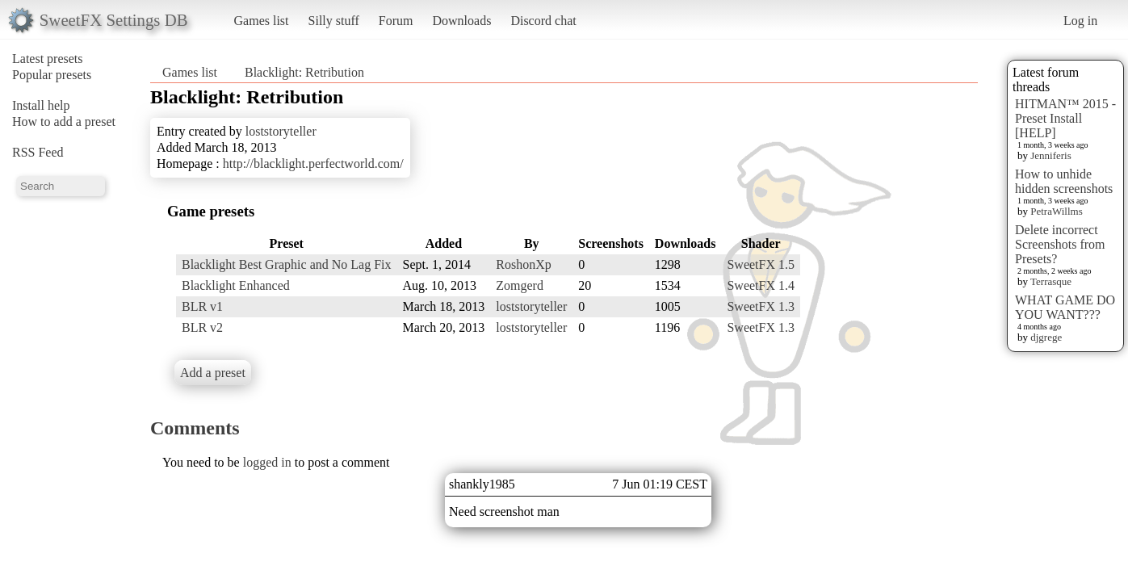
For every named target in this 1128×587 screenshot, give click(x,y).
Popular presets (51, 75)
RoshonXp (523, 264)
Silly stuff (333, 20)
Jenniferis (1050, 155)
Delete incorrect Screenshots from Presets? (1060, 244)
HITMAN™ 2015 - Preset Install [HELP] (1065, 118)
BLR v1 (202, 306)
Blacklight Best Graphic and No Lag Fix (287, 264)
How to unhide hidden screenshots (1064, 181)
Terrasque (1050, 281)
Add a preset (212, 372)
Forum (396, 20)
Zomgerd (519, 285)
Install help (41, 105)
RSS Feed (38, 152)
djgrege (1046, 337)
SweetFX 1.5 (761, 264)
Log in (1080, 20)
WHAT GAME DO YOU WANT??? (1065, 307)
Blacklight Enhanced (236, 285)
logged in (267, 462)
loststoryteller (281, 131)
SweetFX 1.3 (761, 306)
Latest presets (47, 58)
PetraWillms (1056, 211)
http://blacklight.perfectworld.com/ (313, 163)
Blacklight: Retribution (304, 72)
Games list (261, 20)
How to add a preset (63, 121)
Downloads (461, 20)
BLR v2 (202, 327)
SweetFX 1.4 (761, 285)
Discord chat (543, 20)
